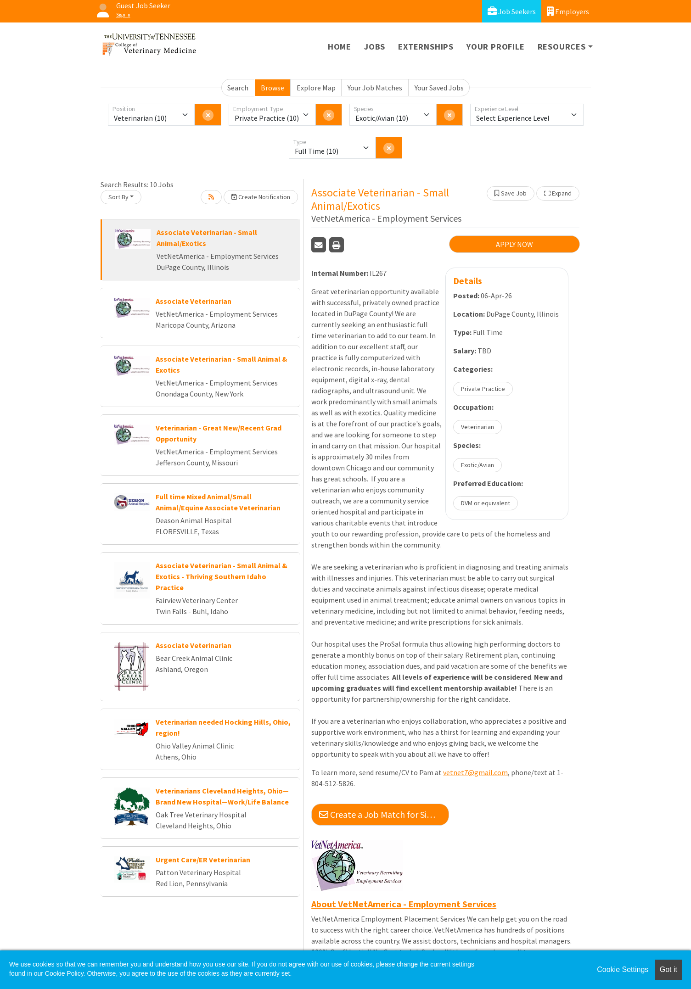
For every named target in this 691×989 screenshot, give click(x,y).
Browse (272, 87)
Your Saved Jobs (439, 87)
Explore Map (316, 87)
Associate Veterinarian (193, 301)
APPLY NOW (514, 244)
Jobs (374, 46)
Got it (668, 969)
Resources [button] (562, 46)
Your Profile (495, 46)
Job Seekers (512, 11)
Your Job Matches (375, 87)
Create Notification (260, 197)
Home (339, 46)
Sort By (118, 197)
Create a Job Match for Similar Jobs (384, 814)
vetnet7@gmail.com (475, 772)
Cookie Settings (622, 969)
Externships (426, 46)
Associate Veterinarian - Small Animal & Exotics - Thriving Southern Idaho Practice (221, 576)
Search (237, 87)
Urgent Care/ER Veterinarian (203, 859)
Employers (568, 11)
